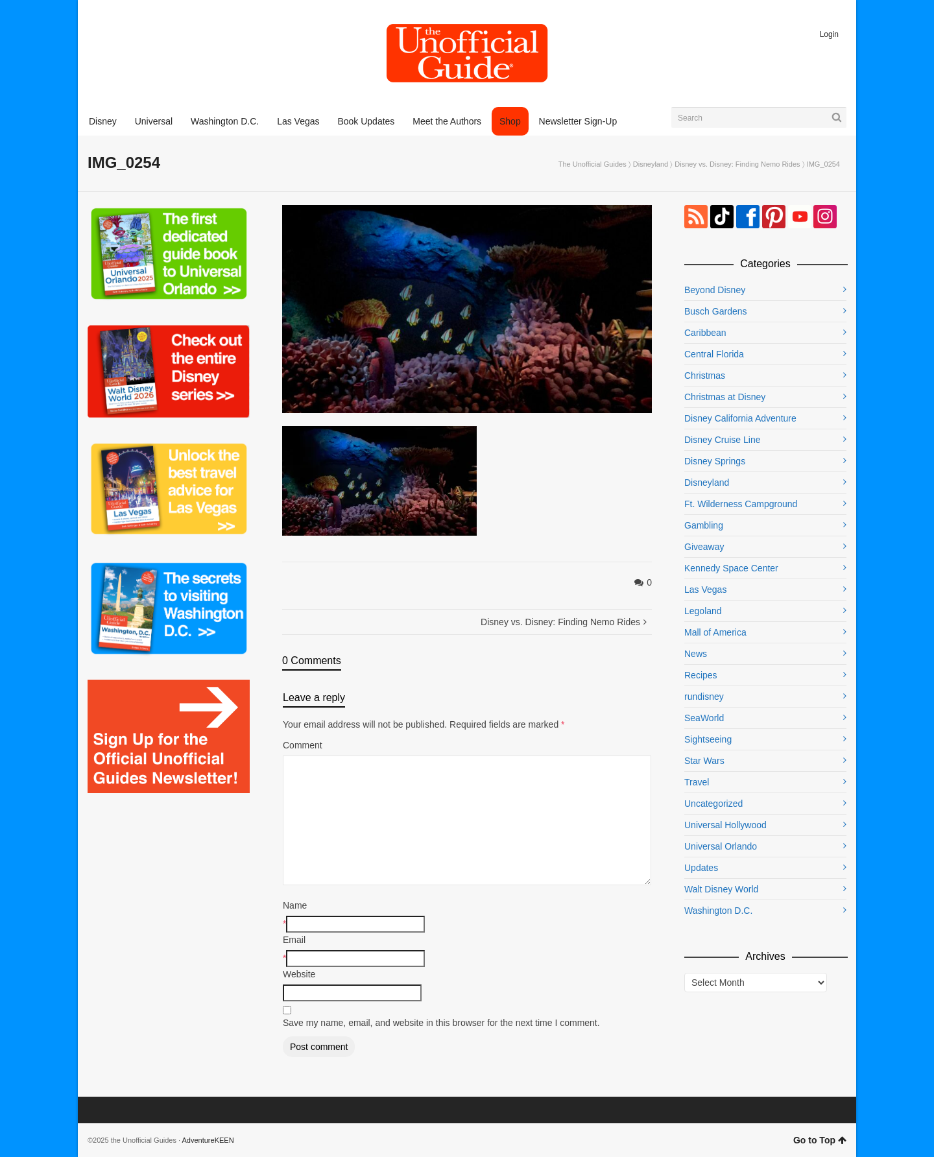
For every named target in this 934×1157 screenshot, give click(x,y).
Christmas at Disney (724, 397)
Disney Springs (714, 461)
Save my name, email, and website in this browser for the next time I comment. (441, 1023)
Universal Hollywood (725, 825)
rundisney (704, 696)
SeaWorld (704, 718)
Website (299, 974)
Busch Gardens (715, 311)
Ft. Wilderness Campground (740, 504)
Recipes (700, 675)
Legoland (703, 611)
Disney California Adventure (740, 418)
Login (829, 34)
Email (294, 940)
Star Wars (704, 761)
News (695, 654)
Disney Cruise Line (722, 440)
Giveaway (704, 547)
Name (295, 905)
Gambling (703, 525)
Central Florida (714, 354)
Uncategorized (713, 803)
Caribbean (705, 333)
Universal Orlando (720, 846)
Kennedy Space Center (731, 568)
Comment (302, 745)
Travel (696, 782)
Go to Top (819, 1140)
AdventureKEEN (208, 1140)
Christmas (704, 375)
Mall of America (715, 632)
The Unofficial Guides (592, 164)
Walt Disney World (721, 889)
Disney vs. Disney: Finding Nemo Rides (737, 164)
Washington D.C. (718, 910)
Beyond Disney (714, 290)
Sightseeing (708, 739)
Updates (701, 868)
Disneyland (650, 164)
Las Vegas (705, 589)
